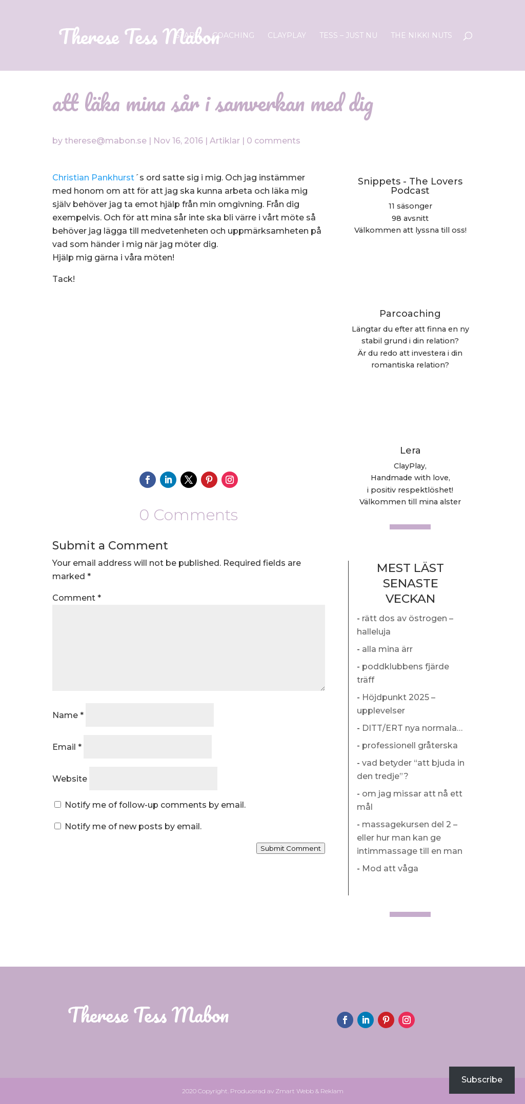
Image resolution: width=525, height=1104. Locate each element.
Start (187, 36)
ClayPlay (287, 36)
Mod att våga (390, 868)
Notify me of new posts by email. (133, 826)
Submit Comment (290, 848)
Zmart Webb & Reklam (309, 1091)
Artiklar (225, 141)
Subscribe (481, 1080)
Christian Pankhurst (93, 177)
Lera (410, 450)
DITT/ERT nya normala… (412, 728)
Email (67, 747)
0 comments (273, 141)
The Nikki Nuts (421, 36)
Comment (76, 598)
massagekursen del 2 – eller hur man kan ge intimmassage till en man (409, 838)
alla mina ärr (387, 649)
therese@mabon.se (106, 141)
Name (68, 715)
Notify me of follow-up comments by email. (155, 805)
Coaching (233, 36)
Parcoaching (410, 313)
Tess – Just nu (348, 36)
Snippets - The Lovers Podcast (410, 186)
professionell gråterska (410, 745)
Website (69, 779)
